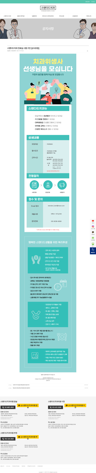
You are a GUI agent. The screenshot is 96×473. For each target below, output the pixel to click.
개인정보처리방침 (15, 466)
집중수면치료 (20, 16)
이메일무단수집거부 (31, 466)
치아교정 (61, 16)
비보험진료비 (40, 466)
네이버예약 (93, 239)
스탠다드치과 (7, 16)
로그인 (93, 1)
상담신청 (87, 1)
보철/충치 (75, 16)
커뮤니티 (88, 16)
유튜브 (1, 2)
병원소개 (2, 466)
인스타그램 (7, 2)
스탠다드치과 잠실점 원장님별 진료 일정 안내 (21, 384)
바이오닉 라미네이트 (48, 16)
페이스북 (4, 2)
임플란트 (34, 16)
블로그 (93, 244)
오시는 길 (8, 466)
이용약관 (23, 466)
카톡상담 (92, 233)
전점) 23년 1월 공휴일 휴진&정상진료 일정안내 (21, 388)
